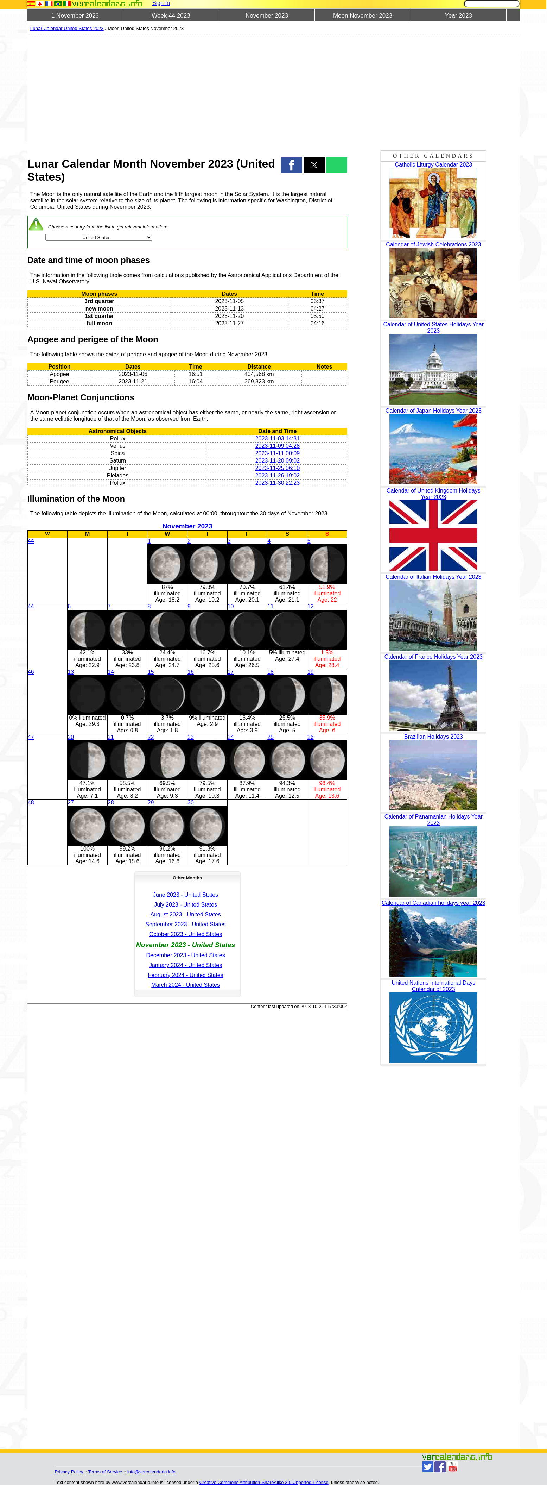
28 (111, 803)
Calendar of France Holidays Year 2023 (433, 657)
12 (310, 606)
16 (190, 672)
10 (231, 606)
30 (190, 803)
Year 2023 (458, 15)
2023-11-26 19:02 (277, 475)
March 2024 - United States (185, 985)
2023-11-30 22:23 (277, 483)
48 (31, 803)
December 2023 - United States (185, 955)
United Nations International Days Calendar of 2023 (433, 986)
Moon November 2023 (362, 15)
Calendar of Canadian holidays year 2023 (433, 903)
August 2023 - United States (186, 914)
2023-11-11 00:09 (277, 453)
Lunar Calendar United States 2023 (67, 28)
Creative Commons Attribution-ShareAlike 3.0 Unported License (264, 1482)
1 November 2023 (75, 15)
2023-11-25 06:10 (277, 468)
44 (31, 541)
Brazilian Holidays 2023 (433, 737)
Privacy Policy (69, 1471)
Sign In (161, 3)
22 (150, 737)
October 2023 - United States (185, 934)
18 (270, 672)
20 (71, 737)
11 (270, 606)
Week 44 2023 (171, 15)
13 (71, 672)
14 (111, 672)
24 (231, 737)
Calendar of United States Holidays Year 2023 (433, 327)
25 (270, 737)
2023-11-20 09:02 (277, 461)
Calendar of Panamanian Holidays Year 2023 (433, 820)
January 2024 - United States (185, 965)
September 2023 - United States (185, 924)
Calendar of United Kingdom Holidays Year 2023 (434, 494)
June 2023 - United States (185, 895)
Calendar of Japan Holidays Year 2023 (434, 411)
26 (310, 737)
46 (31, 672)
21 (111, 737)
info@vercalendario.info (151, 1471)
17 (231, 672)
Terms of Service (105, 1471)
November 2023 (267, 15)
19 (310, 672)
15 (150, 672)
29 (150, 803)
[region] (187, 92)
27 (71, 803)
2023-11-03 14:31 (277, 438)
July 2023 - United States (185, 905)
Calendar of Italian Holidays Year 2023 (433, 577)
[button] (291, 165)
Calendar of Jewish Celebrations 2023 (433, 245)
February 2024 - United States (185, 975)
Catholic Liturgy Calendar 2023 (433, 165)
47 (31, 737)
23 (190, 737)
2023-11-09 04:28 (277, 446)
